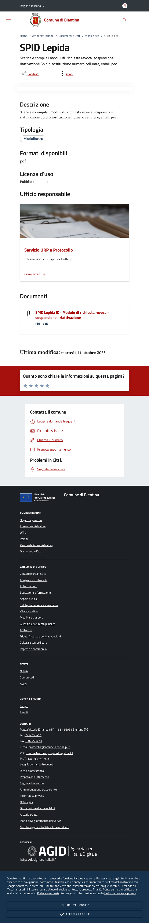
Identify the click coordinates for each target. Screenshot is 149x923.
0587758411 (33, 735)
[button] (32, 6)
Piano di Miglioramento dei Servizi (41, 820)
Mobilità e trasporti (31, 617)
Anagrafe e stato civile (33, 580)
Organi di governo (31, 520)
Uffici (23, 532)
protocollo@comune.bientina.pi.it (49, 747)
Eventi (24, 712)
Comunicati (27, 677)
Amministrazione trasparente (38, 789)
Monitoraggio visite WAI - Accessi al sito (44, 827)
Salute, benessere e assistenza (39, 605)
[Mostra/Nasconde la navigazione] (8, 19)
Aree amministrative (33, 526)
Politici (24, 538)
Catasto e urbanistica (33, 573)
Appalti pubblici (29, 598)
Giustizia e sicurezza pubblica (37, 623)
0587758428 (33, 741)
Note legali (26, 802)
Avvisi (23, 683)
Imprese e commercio (33, 649)
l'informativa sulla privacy (120, 893)
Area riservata (28, 814)
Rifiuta (74, 905)
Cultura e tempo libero (33, 642)
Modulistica (92, 35)
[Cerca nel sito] (124, 20)
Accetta (74, 914)
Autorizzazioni (28, 586)
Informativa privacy (32, 795)
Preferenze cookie (48, 893)
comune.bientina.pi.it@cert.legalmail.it (49, 753)
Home (23, 35)
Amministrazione (43, 35)
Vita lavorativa (29, 611)
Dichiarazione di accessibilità (37, 808)
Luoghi (24, 706)
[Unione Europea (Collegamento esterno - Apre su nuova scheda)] (39, 498)
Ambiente (26, 630)
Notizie (24, 671)
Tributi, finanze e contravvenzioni (40, 636)
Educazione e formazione (35, 592)
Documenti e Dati (69, 35)
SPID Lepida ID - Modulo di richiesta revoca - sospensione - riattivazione (72, 315)
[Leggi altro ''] (35, 274)
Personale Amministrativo (36, 545)
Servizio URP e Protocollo (48, 249)
